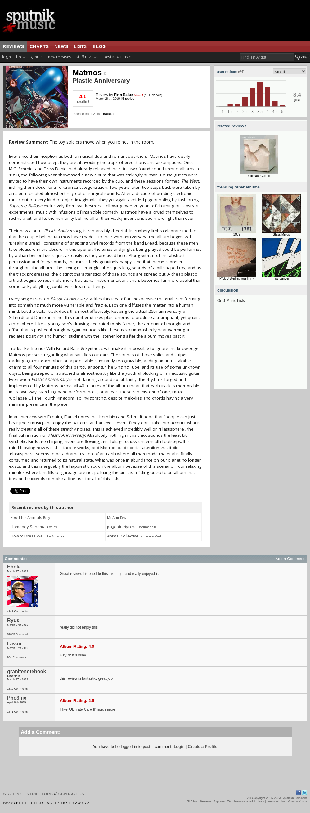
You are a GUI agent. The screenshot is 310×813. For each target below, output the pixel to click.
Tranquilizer (281, 278)
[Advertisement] (260, 350)
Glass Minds (281, 234)
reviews (13, 46)
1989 (236, 234)
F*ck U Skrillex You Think (236, 278)
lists (80, 46)
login (6, 57)
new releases (59, 57)
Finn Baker (123, 95)
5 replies (128, 98)
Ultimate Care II (259, 176)
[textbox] (267, 57)
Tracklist (108, 114)
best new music (117, 57)
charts (39, 46)
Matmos (89, 72)
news (61, 46)
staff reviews (87, 57)
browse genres (29, 57)
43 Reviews (153, 95)
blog (99, 46)
